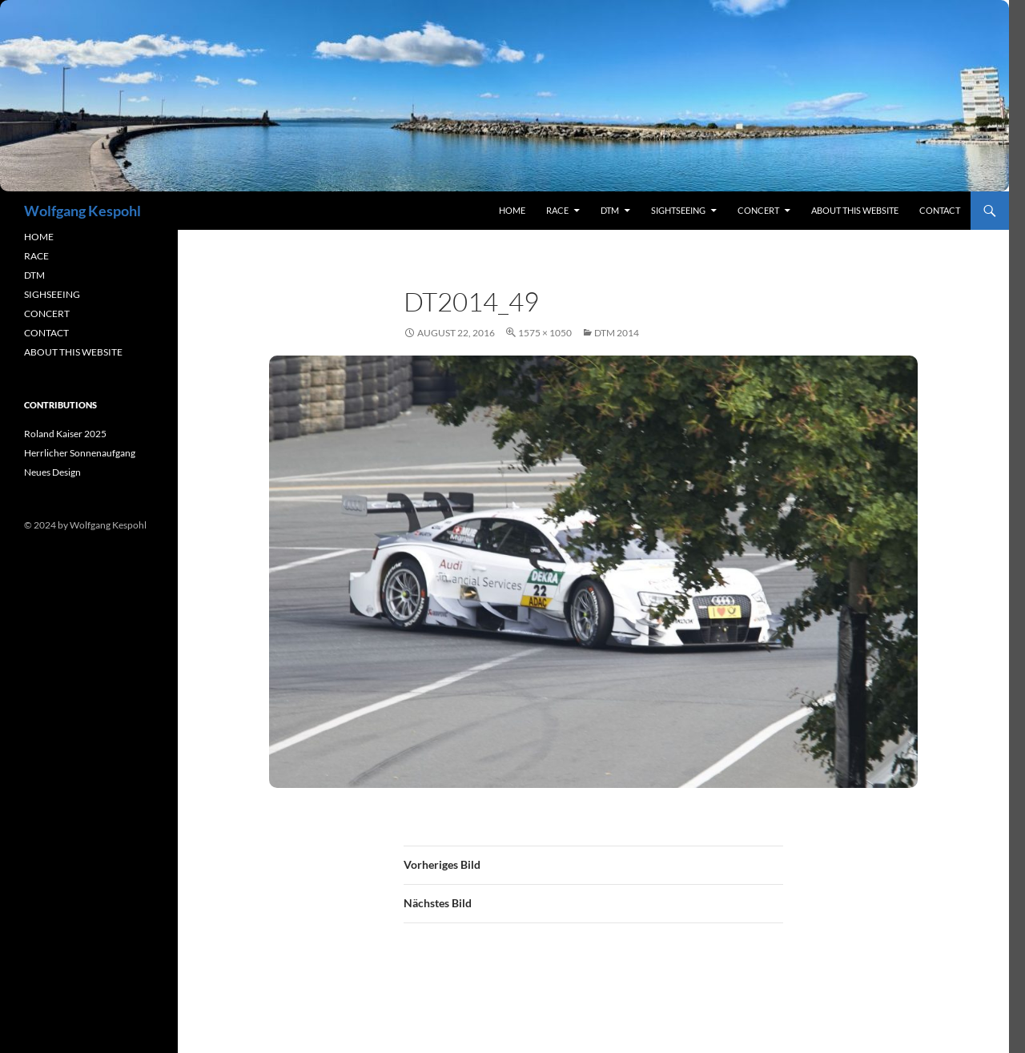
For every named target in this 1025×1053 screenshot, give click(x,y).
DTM (610, 210)
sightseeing (678, 210)
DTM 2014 (616, 333)
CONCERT (47, 313)
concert (758, 210)
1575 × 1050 (545, 333)
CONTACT (46, 333)
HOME (39, 237)
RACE (557, 210)
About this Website (854, 210)
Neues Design (52, 472)
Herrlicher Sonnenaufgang (79, 453)
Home (512, 210)
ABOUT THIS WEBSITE (73, 352)
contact (939, 210)
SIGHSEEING (52, 294)
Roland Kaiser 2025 (65, 434)
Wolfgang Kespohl (82, 210)
